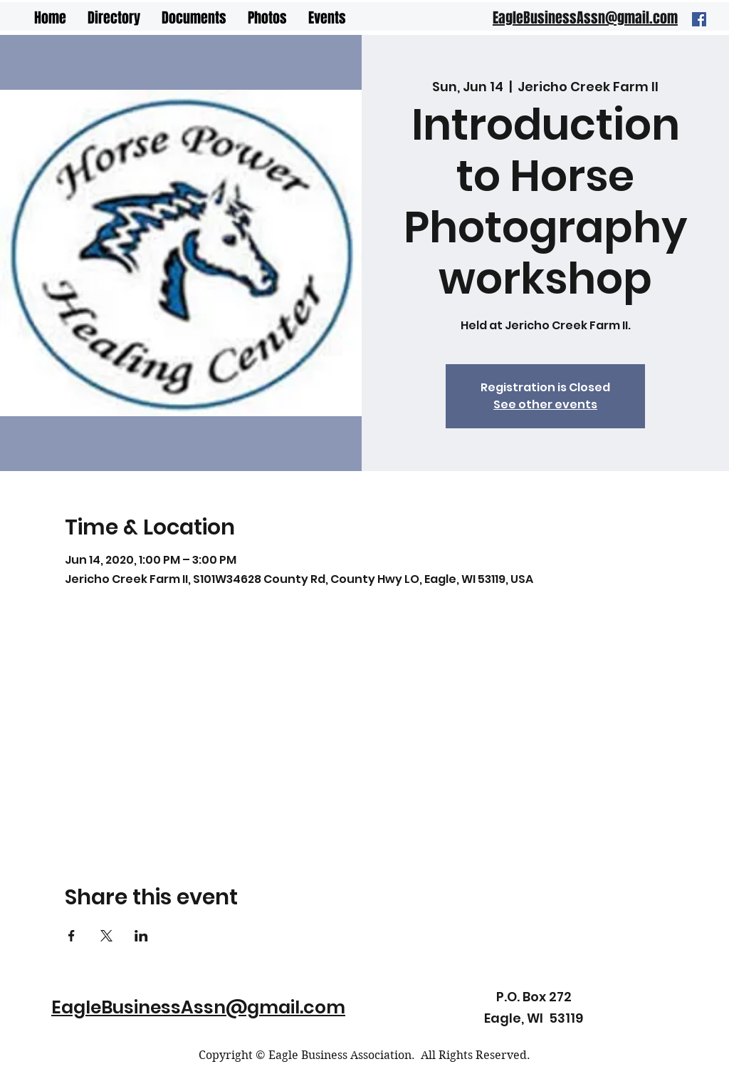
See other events (545, 404)
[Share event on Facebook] (71, 935)
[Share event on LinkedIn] (141, 935)
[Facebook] (699, 19)
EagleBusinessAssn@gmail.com (198, 1007)
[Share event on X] (106, 935)
